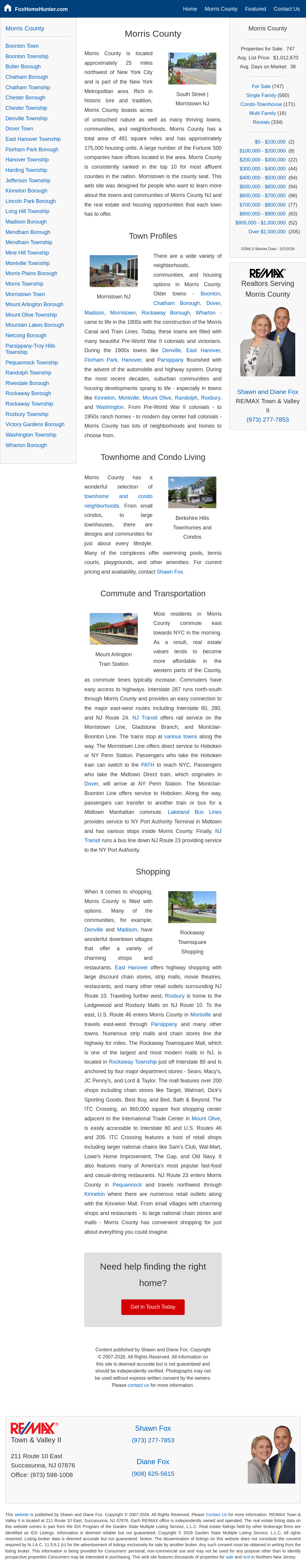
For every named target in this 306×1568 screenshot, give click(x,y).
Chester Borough (25, 98)
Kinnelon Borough (27, 191)
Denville (171, 350)
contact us (138, 1385)
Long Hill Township (27, 211)
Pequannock (127, 1185)
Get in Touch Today (153, 1307)
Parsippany (170, 360)
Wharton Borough (26, 445)
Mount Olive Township (31, 315)
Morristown (123, 313)
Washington (110, 407)
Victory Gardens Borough (35, 424)
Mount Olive (157, 398)
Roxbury (210, 398)
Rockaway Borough (166, 313)
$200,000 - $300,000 (263, 160)
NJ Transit (144, 718)
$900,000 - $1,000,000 (260, 223)
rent (246, 1557)
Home (190, 9)
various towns (180, 737)
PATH (147, 765)
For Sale (261, 86)
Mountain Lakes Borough (35, 325)
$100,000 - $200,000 (263, 151)
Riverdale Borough (27, 383)
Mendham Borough (28, 232)
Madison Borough (26, 222)
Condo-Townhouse (261, 104)
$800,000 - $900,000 (263, 214)
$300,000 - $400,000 (263, 169)
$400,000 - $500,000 (263, 178)
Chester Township (27, 108)
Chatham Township (28, 87)
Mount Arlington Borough (35, 304)
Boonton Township (27, 56)
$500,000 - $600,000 (263, 187)
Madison (94, 313)
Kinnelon (104, 398)
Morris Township (25, 284)
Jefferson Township (28, 181)
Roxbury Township (27, 414)
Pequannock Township (32, 363)
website (22, 1514)
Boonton (210, 294)
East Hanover (203, 350)
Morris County (221, 9)
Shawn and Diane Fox (268, 391)
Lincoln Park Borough (31, 201)
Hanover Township (27, 160)
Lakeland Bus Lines (195, 812)
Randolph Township (28, 373)
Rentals (261, 122)
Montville (128, 398)
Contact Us (287, 9)
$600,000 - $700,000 (263, 195)
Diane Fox (153, 1462)
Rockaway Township (133, 1062)
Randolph (186, 398)
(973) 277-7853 (268, 419)
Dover (213, 303)
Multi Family (262, 113)
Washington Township (31, 435)
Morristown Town (25, 294)
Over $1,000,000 (266, 232)
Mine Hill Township (27, 253)
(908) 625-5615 (153, 1473)
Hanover (131, 360)
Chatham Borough (177, 303)
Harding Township (27, 170)
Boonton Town (22, 46)
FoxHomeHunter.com (41, 9)
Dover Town (19, 129)
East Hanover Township (33, 139)
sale (229, 1557)
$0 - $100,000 (270, 142)
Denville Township (27, 118)
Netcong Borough (26, 335)
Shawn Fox (170, 572)
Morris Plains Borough (31, 273)
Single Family (261, 95)
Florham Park (100, 360)
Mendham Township (29, 242)
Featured (255, 9)
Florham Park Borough (32, 150)
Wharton (206, 313)
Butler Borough (23, 67)
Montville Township (28, 263)
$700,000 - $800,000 (263, 205)
